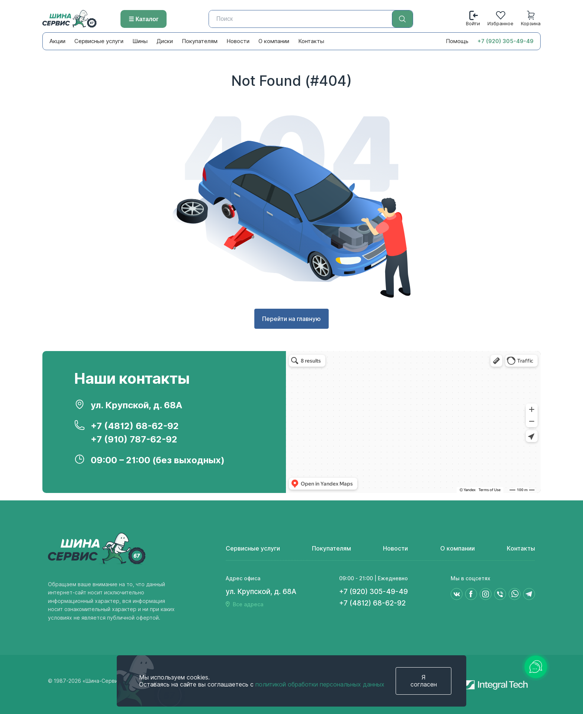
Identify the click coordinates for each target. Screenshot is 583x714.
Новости (237, 41)
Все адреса (248, 604)
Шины (140, 41)
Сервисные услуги (98, 41)
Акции (57, 41)
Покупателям (200, 41)
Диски (165, 41)
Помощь (457, 41)
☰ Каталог (143, 19)
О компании (273, 41)
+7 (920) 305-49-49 (505, 41)
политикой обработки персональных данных (319, 684)
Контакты (311, 41)
